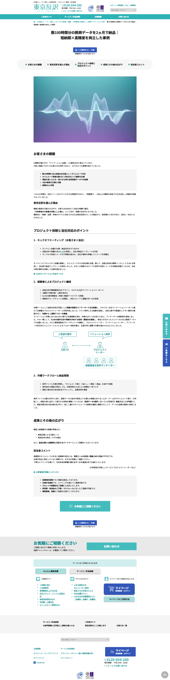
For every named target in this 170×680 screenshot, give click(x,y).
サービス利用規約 (68, 640)
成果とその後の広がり (112, 64)
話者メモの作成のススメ (83, 582)
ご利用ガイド (90, 613)
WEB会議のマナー (81, 585)
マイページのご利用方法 (119, 590)
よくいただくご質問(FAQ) (50, 596)
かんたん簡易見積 (50, 562)
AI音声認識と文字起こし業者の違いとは (58, 616)
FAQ (126, 5)
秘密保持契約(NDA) (47, 590)
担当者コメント (136, 64)
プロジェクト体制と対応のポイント (85, 64)
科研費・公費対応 (47, 593)
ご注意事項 (44, 579)
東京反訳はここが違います (95, 616)
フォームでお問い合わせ (72, 11)
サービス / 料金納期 (85, 562)
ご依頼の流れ (45, 576)
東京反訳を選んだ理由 (58, 64)
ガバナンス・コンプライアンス (46, 644)
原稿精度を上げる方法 (48, 582)
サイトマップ (39, 649)
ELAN (62, 251)
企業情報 (132, 5)
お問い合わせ (111, 537)
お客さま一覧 (122, 616)
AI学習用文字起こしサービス (47, 463)
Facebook (39, 654)
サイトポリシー (67, 649)
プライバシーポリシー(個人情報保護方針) (77, 644)
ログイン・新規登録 (116, 5)
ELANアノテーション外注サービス (49, 274)
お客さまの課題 (33, 64)
